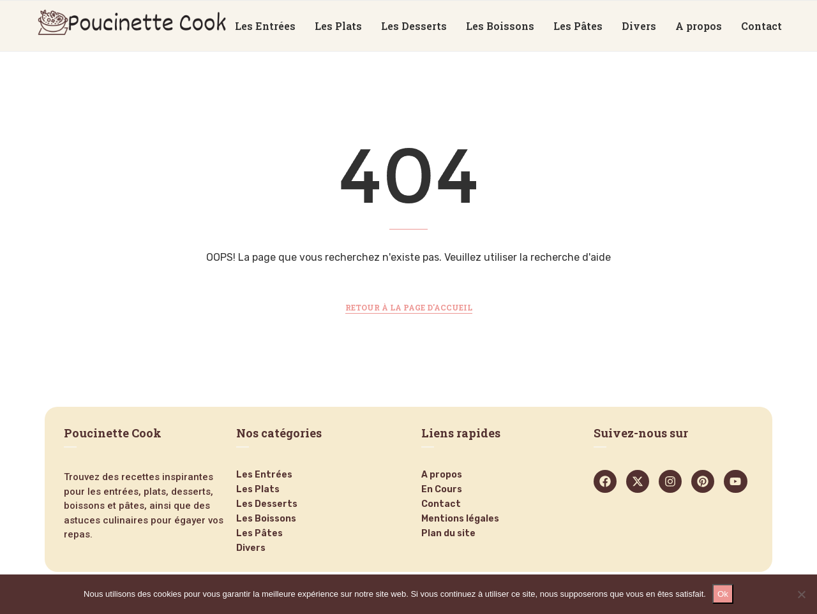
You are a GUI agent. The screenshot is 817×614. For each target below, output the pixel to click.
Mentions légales (460, 519)
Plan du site (448, 533)
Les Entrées (265, 26)
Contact (761, 26)
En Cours (441, 489)
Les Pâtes (578, 26)
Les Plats (338, 26)
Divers (639, 26)
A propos (698, 26)
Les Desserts (414, 26)
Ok (722, 594)
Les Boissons (500, 26)
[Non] (801, 594)
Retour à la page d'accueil (408, 307)
